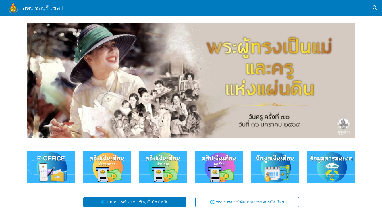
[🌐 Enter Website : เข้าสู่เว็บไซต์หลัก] (134, 202)
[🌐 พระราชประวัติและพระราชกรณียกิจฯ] (247, 202)
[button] (375, 8)
